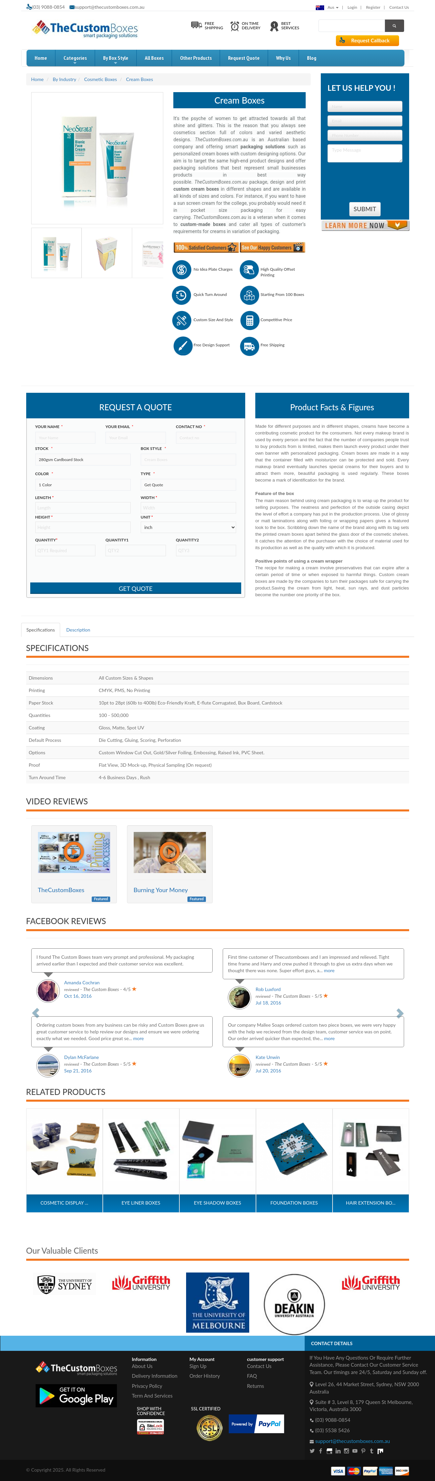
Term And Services (152, 1396)
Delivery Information (155, 1376)
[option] (88, 1278)
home (41, 57)
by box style (115, 60)
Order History (204, 1376)
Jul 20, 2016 (268, 1070)
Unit (147, 517)
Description (78, 630)
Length (44, 497)
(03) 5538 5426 (332, 1430)
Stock (44, 448)
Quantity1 (117, 539)
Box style (153, 448)
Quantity (46, 539)
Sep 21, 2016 (78, 1070)
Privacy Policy (147, 1386)
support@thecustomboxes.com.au (110, 7)
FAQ (252, 1376)
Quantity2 (187, 539)
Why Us (283, 57)
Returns (255, 1386)
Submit (365, 209)
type (148, 473)
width (149, 497)
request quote (244, 57)
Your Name (49, 426)
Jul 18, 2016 (268, 1002)
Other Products (196, 57)
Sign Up (198, 1366)
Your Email (119, 426)
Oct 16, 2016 (78, 996)
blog (311, 57)
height (44, 517)
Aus (327, 7)
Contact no (191, 426)
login (352, 7)
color (44, 473)
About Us (142, 1366)
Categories (75, 60)
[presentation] (367, 179)
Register (373, 7)
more (329, 970)
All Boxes (154, 57)
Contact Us (399, 7)
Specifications (41, 630)
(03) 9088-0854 (332, 1420)
